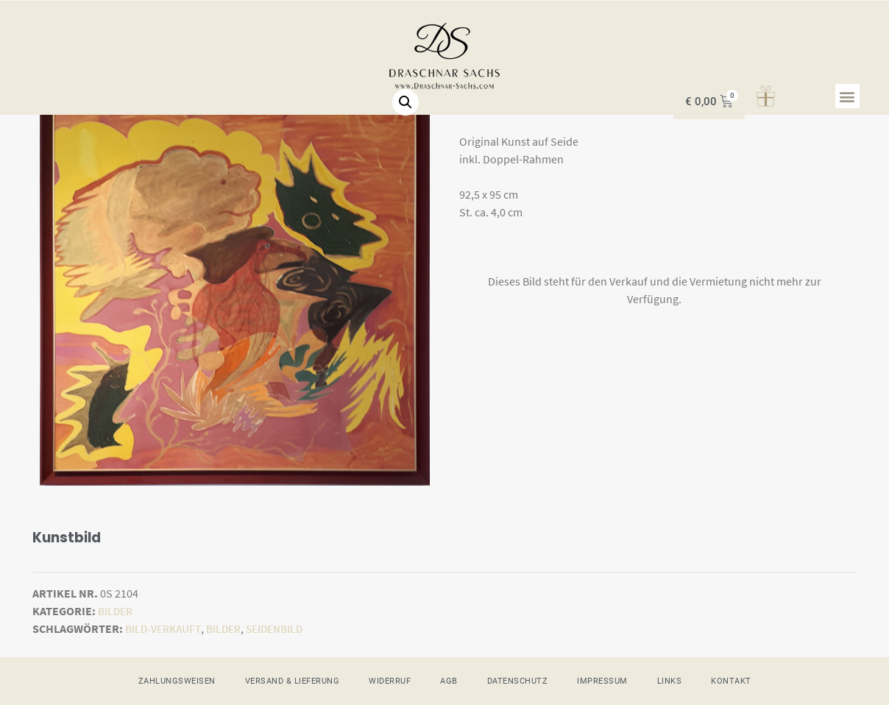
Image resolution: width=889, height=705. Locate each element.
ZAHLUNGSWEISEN (177, 680)
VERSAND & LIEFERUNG (292, 680)
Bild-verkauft (166, 628)
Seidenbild (286, 628)
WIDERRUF (390, 680)
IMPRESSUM (602, 680)
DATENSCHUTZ (517, 680)
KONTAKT (731, 680)
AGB (449, 680)
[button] (847, 96)
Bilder (116, 610)
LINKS (669, 680)
